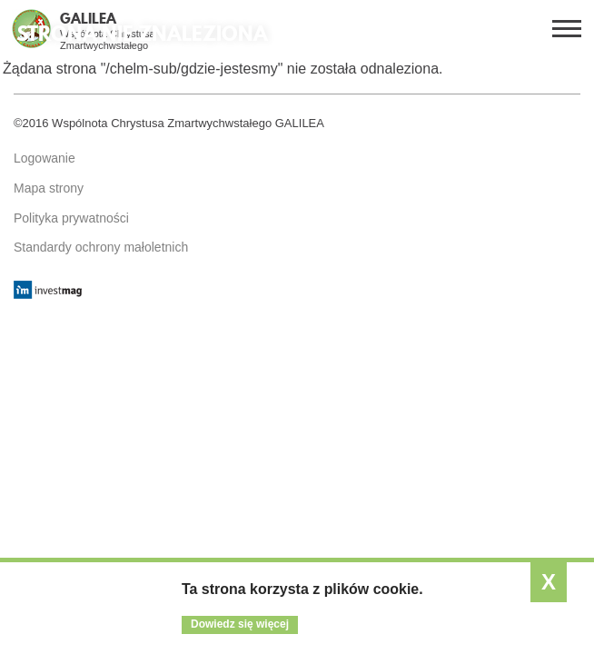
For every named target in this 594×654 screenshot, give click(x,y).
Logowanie (44, 158)
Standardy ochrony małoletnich (101, 247)
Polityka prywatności (71, 218)
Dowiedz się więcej (240, 624)
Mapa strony (49, 188)
